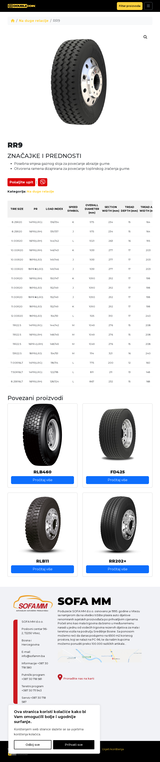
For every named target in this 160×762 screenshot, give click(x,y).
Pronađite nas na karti (76, 678)
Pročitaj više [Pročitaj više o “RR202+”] (118, 569)
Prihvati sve (74, 745)
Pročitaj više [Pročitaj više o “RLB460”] (42, 480)
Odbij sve (33, 745)
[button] (145, 37)
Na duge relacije (34, 21)
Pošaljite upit (21, 182)
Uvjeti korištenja (113, 749)
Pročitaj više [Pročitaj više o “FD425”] (118, 480)
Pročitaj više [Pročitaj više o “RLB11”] (42, 569)
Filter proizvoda (129, 6)
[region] (54, 729)
